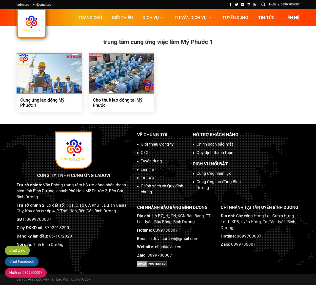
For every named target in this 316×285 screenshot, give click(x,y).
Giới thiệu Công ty (157, 144)
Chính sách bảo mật (215, 144)
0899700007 (39, 219)
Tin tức (266, 17)
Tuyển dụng (151, 160)
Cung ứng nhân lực (214, 173)
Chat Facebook (21, 261)
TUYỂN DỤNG (235, 17)
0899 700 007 (290, 4)
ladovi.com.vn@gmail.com (35, 4)
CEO (145, 152)
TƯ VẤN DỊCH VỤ (190, 17)
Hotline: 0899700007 (25, 272)
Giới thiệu (122, 17)
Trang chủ (90, 17)
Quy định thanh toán (215, 152)
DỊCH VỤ (151, 17)
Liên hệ (291, 17)
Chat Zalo (17, 250)
